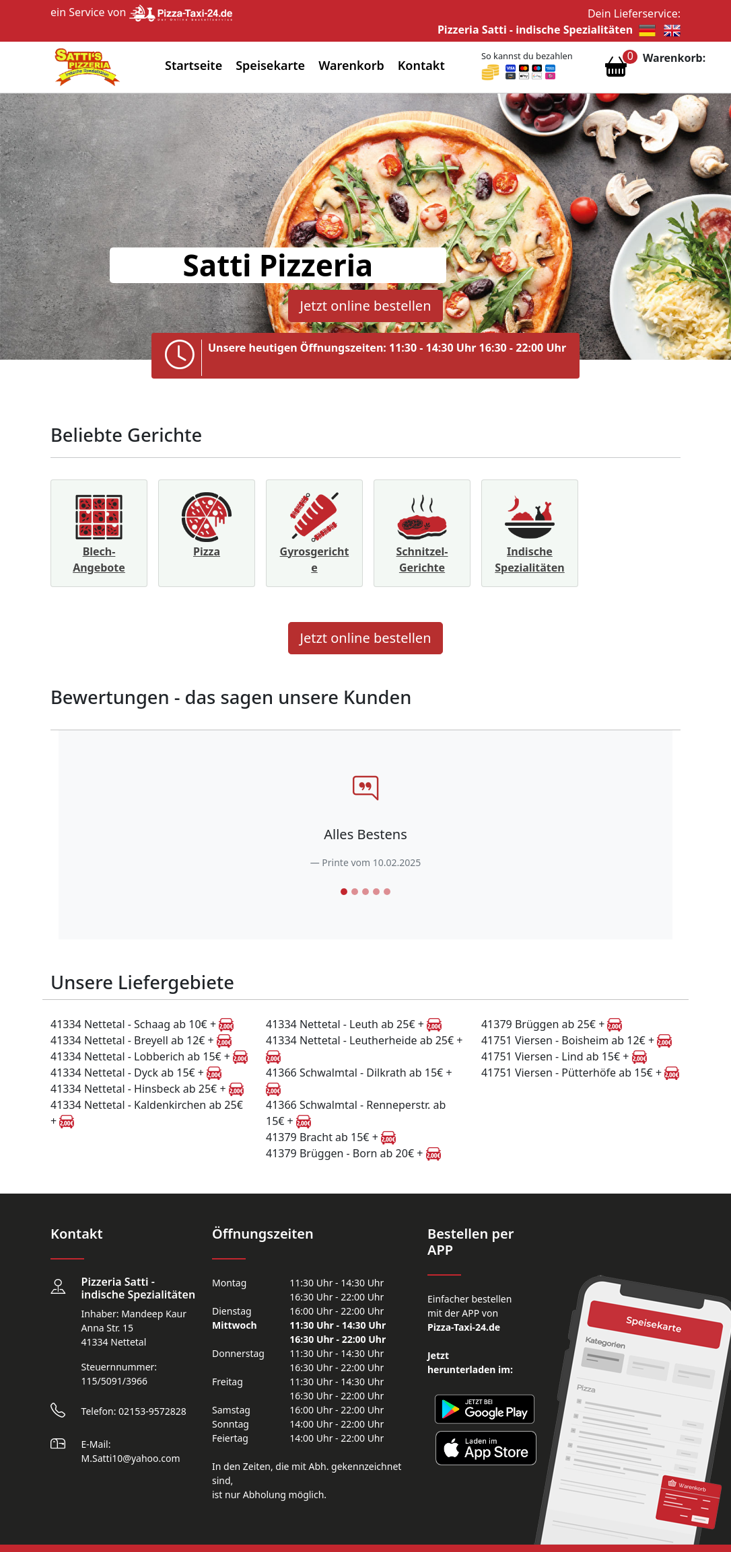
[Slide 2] (354, 892)
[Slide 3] (365, 892)
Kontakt (421, 65)
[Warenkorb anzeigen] (616, 70)
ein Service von (141, 12)
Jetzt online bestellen (365, 306)
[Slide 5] (387, 892)
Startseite (193, 65)
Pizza (206, 551)
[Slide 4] (376, 892)
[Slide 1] (344, 892)
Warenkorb (351, 65)
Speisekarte (270, 65)
